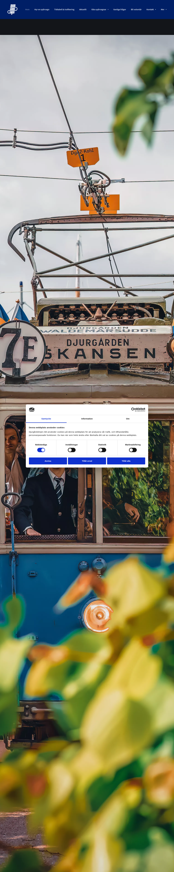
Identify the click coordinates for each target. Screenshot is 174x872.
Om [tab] (127, 419)
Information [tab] (87, 419)
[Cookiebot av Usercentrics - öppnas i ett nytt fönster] (133, 410)
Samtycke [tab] (46, 419)
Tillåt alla (126, 461)
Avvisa (48, 461)
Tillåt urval (87, 461)
